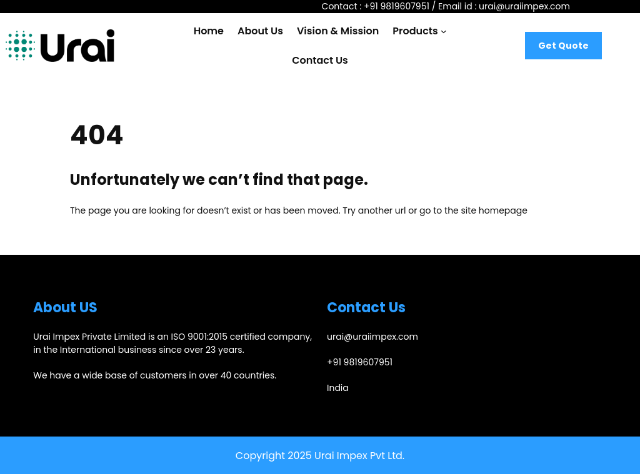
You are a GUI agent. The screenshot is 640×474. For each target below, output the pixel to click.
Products (415, 31)
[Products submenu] (444, 31)
